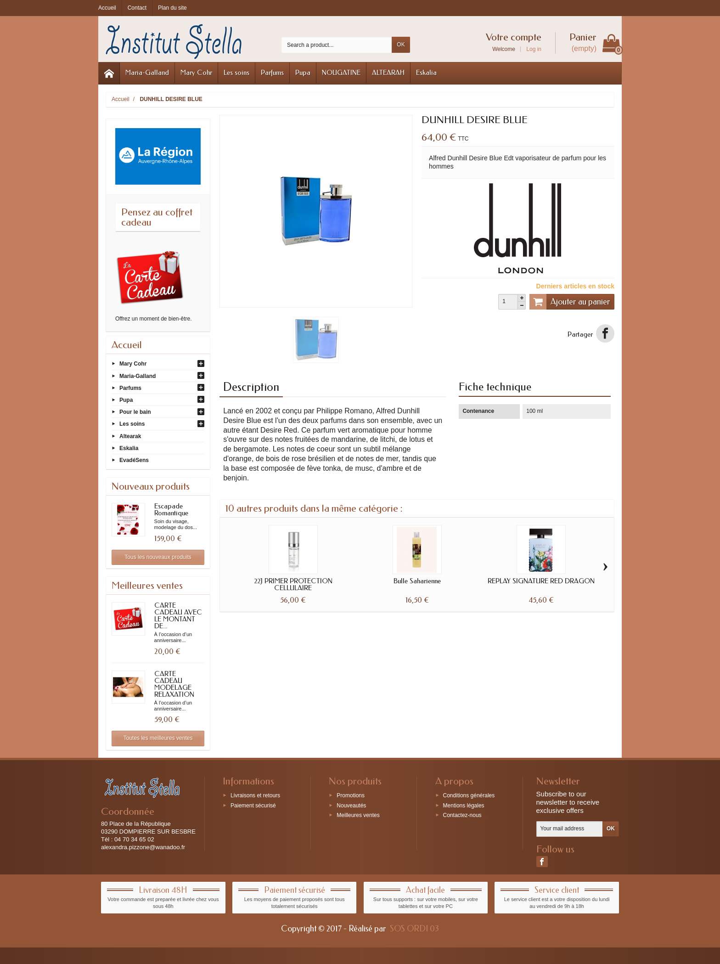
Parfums (272, 72)
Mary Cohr (196, 72)
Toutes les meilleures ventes (158, 738)
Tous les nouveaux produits (157, 557)
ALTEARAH (388, 72)
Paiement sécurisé (253, 805)
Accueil (127, 345)
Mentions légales (463, 805)
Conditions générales (469, 795)
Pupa (302, 72)
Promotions (351, 795)
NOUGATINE (341, 72)
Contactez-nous (462, 815)
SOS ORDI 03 (414, 929)
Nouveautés (351, 805)
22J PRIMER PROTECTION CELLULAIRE (293, 584)
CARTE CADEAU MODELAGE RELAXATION (174, 684)
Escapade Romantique (171, 509)
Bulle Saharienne (417, 581)
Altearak (130, 436)
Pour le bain (135, 412)
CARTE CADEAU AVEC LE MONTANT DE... (178, 615)
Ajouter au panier (569, 302)
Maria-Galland (147, 72)
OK (401, 44)
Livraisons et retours (255, 795)
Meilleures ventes (358, 815)
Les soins (236, 72)
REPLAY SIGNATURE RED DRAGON (541, 581)
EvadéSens (134, 460)
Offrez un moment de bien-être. (153, 319)
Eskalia (426, 72)
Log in (533, 49)
